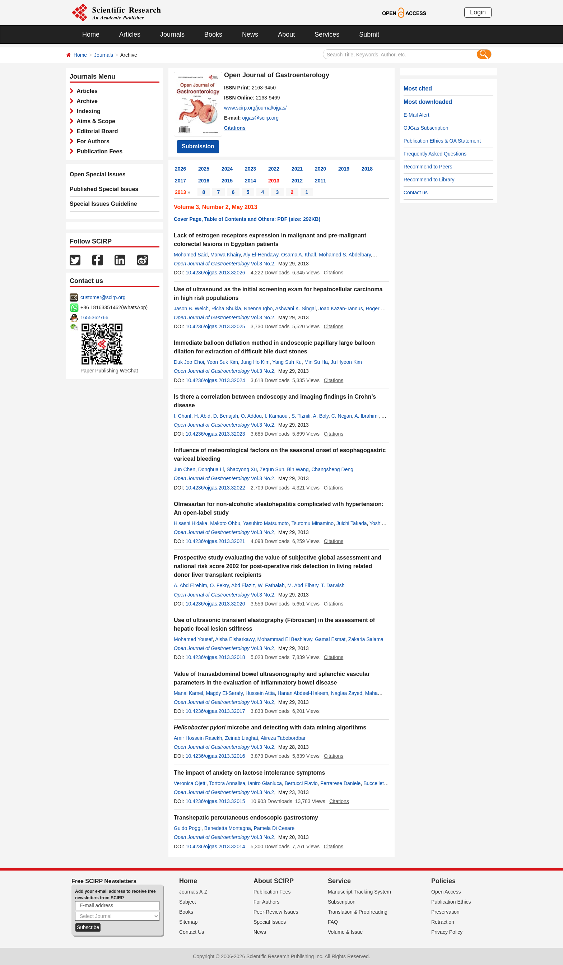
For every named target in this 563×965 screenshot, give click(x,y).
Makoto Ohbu (225, 523)
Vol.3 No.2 (262, 263)
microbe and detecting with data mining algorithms (270, 727)
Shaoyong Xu (242, 469)
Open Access (446, 892)
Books (213, 34)
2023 (250, 169)
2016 (203, 181)
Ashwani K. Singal (295, 308)
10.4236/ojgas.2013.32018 (215, 657)
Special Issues (269, 922)
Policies (443, 881)
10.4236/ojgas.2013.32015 (215, 801)
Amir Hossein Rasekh (198, 738)
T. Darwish (332, 585)
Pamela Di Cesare (274, 828)
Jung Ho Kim (255, 362)
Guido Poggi (187, 828)
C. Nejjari (341, 416)
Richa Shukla (226, 308)
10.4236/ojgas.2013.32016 (215, 756)
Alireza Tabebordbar (283, 738)
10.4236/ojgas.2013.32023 (215, 434)
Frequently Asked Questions (435, 154)
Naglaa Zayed (346, 693)
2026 (180, 169)
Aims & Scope (94, 121)
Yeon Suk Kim (222, 362)
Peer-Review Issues (275, 912)
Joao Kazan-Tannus (340, 308)
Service (339, 881)
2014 (250, 181)
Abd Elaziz (243, 585)
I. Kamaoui (277, 416)
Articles (129, 34)
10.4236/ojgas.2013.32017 (215, 711)
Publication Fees (98, 151)
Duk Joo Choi (189, 362)
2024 (227, 169)
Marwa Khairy (225, 255)
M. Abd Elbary (302, 585)
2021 (297, 169)
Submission (198, 146)
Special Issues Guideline (103, 204)
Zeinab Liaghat (241, 738)
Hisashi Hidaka (190, 523)
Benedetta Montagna (227, 828)
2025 (203, 169)
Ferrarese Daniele (340, 783)
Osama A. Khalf (298, 255)
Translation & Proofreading (357, 912)
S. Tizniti (301, 416)
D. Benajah (225, 416)
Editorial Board (96, 131)
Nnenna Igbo (258, 308)
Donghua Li (211, 469)
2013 (273, 181)
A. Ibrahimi (366, 416)
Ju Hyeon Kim (346, 362)
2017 (180, 181)
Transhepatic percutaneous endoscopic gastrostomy (246, 818)
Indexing (87, 111)
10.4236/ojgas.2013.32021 (215, 541)
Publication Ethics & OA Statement (442, 141)
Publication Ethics (451, 902)
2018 (367, 169)
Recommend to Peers (428, 167)
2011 (320, 181)
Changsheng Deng (332, 469)
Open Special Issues (98, 174)
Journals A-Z (193, 892)
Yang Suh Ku (286, 362)
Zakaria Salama (365, 639)
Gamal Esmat (330, 639)
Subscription (341, 902)
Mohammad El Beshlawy (284, 639)
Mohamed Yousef (193, 639)
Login (478, 12)
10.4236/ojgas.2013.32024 (215, 380)
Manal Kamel (188, 693)
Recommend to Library (429, 179)
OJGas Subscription (426, 128)
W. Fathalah (271, 585)
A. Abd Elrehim (190, 585)
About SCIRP (273, 881)
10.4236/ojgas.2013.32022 (215, 488)
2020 (320, 169)
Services (327, 34)
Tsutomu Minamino (313, 523)
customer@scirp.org (102, 297)
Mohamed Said (191, 255)
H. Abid (202, 416)
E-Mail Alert (416, 115)
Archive (86, 101)
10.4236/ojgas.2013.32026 (215, 272)
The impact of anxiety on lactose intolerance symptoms (249, 773)
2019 (343, 169)
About (286, 34)
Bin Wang (297, 469)
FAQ (333, 922)
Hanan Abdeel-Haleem (303, 693)
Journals (172, 34)
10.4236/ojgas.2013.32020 (215, 604)
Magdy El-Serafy (224, 693)
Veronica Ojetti (190, 783)
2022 (273, 169)
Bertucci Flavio (301, 783)
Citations (235, 128)
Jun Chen (184, 469)
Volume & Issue (345, 932)
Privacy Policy (446, 932)
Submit (369, 34)
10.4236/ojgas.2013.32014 (215, 846)
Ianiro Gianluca (265, 783)
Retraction (442, 922)
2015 (227, 181)
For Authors (92, 141)
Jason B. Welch (191, 308)
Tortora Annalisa (227, 783)
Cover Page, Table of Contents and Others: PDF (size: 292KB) (247, 219)
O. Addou (251, 416)
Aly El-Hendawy (261, 255)
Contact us (416, 192)
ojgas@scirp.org (260, 118)
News (250, 34)
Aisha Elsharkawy (234, 639)
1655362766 (94, 317)
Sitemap (188, 922)
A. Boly (321, 416)
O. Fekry (219, 585)
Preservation (445, 912)
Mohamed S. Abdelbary (345, 255)
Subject (187, 902)
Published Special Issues (104, 189)
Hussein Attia (260, 693)
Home (90, 34)
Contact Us (191, 932)
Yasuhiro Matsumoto (266, 523)
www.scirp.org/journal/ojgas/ (255, 108)
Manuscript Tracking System (359, 892)
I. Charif (182, 416)
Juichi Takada (351, 523)
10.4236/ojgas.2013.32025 (215, 326)
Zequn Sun (272, 469)
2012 (297, 181)
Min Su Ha (316, 362)
